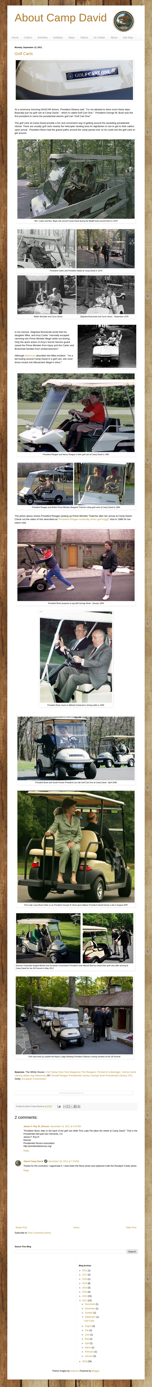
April (87, 1343)
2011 (85, 1300)
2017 (85, 1274)
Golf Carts (24, 53)
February (89, 1351)
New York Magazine (69, 1072)
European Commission (34, 1078)
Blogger (95, 1371)
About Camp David (61, 18)
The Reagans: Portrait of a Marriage (100, 1072)
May (87, 1339)
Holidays (58, 37)
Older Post (131, 1227)
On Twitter (99, 37)
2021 (85, 1270)
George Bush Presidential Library (108, 1075)
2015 (85, 1283)
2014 (85, 1287)
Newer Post (21, 1227)
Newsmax (30, 355)
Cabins (28, 37)
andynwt (74, 1371)
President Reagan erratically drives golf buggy (83, 519)
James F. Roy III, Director (36, 1126)
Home (15, 37)
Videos (84, 37)
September (90, 1317)
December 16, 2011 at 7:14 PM (64, 1161)
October (89, 1312)
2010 (85, 1361)
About (114, 37)
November (90, 1308)
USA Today (51, 1072)
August (88, 1326)
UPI (130, 1075)
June (87, 1334)
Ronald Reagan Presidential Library (70, 1075)
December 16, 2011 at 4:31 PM (66, 1126)
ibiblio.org (28, 1075)
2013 (85, 1292)
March (88, 1347)
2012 (85, 1296)
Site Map (128, 37)
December (90, 1304)
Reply (26, 1150)
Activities (43, 37)
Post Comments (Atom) (39, 1233)
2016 (85, 1279)
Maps (71, 37)
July (87, 1330)
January (89, 1356)
